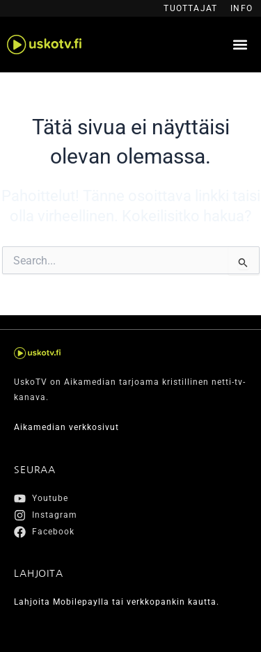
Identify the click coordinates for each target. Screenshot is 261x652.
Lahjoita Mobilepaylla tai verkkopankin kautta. (116, 602)
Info (241, 8)
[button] (239, 44)
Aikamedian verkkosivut (66, 427)
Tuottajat (190, 8)
